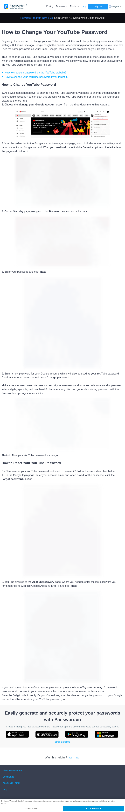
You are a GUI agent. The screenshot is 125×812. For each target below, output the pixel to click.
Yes (70, 757)
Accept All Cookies (93, 808)
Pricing (49, 6)
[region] (62, 805)
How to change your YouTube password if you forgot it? (37, 77)
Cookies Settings (31, 808)
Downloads (61, 6)
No (77, 757)
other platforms (62, 741)
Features (74, 6)
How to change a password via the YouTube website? (35, 72)
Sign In (98, 6)
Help (84, 6)
